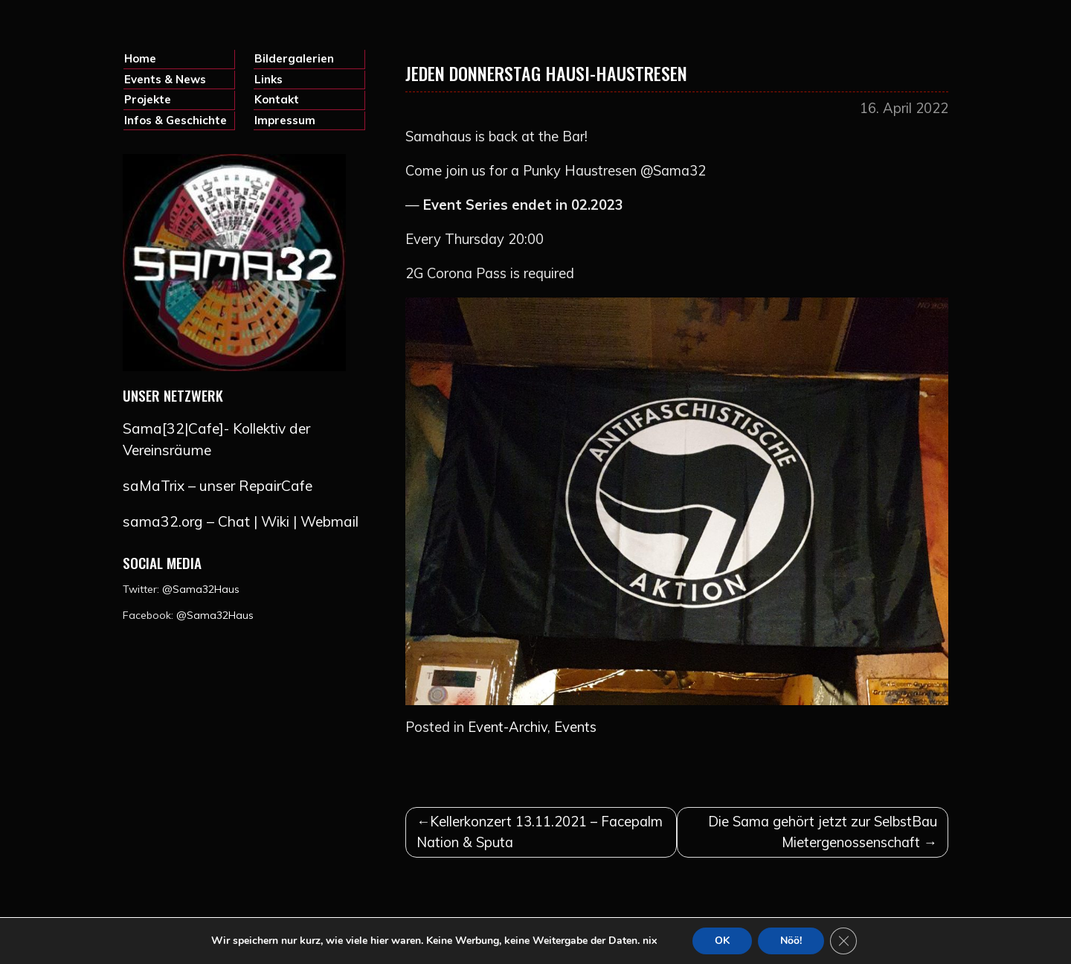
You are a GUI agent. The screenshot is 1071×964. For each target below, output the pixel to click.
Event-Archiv (507, 727)
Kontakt (276, 99)
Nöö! (791, 941)
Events (575, 727)
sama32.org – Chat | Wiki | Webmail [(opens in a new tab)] (240, 521)
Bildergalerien (294, 58)
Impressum (284, 120)
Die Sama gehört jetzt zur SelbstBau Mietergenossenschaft (822, 832)
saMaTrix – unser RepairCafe (217, 486)
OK (722, 941)
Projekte (147, 99)
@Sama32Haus (200, 589)
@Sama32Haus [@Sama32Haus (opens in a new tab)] (215, 615)
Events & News (165, 79)
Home (140, 58)
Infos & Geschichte (175, 120)
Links (268, 79)
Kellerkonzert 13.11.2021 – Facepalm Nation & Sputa (539, 832)
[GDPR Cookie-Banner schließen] (843, 941)
